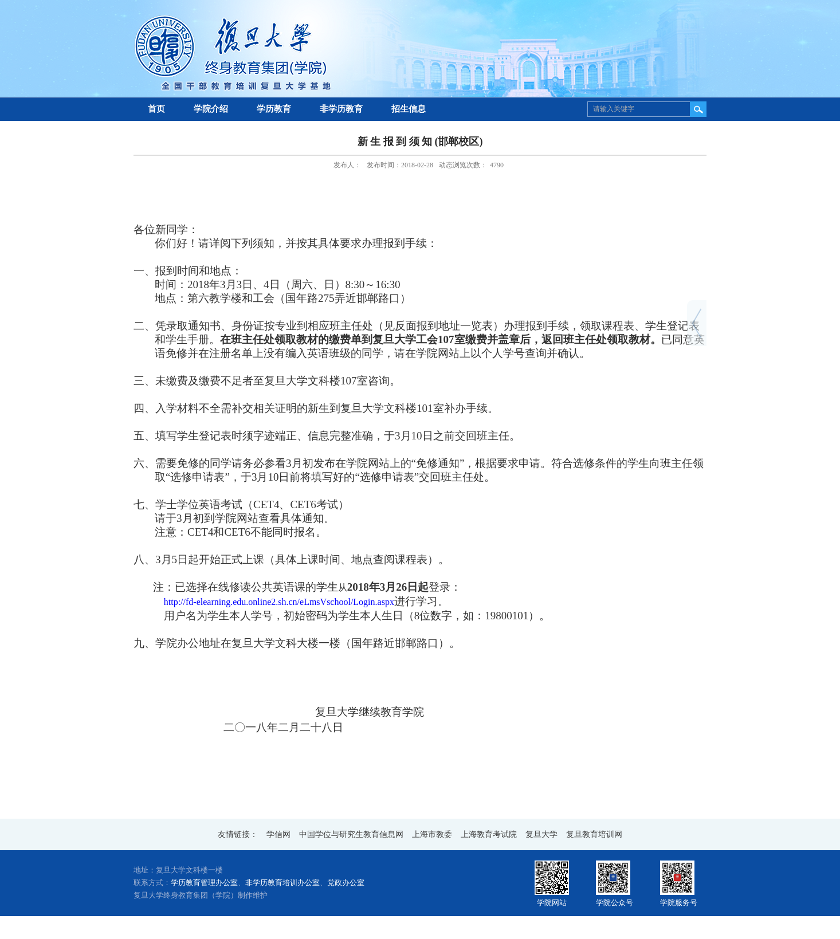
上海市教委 (432, 834)
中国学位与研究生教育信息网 (351, 834)
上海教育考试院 (489, 834)
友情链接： (238, 834)
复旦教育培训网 (594, 834)
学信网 (278, 834)
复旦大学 (541, 834)
